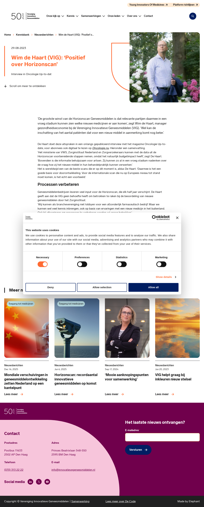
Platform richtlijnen (184, 4)
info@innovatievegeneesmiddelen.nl (73, 469)
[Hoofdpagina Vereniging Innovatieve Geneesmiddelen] (25, 16)
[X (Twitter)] (39, 482)
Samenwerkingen (91, 16)
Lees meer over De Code (121, 501)
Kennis (71, 16)
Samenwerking (80, 501)
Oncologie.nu (100, 148)
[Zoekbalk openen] (192, 16)
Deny (50, 287)
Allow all (153, 287)
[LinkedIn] (30, 482)
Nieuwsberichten (43, 34)
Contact (148, 16)
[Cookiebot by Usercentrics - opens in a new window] (154, 217)
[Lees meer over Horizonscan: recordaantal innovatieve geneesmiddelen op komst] (64, 394)
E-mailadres (132, 430)
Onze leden (114, 16)
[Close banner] (177, 218)
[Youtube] (47, 482)
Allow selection (102, 287)
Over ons (132, 16)
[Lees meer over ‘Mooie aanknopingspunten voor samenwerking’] (115, 394)
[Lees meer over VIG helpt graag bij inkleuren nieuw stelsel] (165, 394)
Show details (164, 277)
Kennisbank (22, 34)
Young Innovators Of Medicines (146, 4)
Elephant (194, 501)
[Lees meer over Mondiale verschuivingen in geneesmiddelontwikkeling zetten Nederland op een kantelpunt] (14, 394)
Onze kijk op (53, 16)
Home (7, 34)
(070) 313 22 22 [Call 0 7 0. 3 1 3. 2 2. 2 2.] (13, 469)
